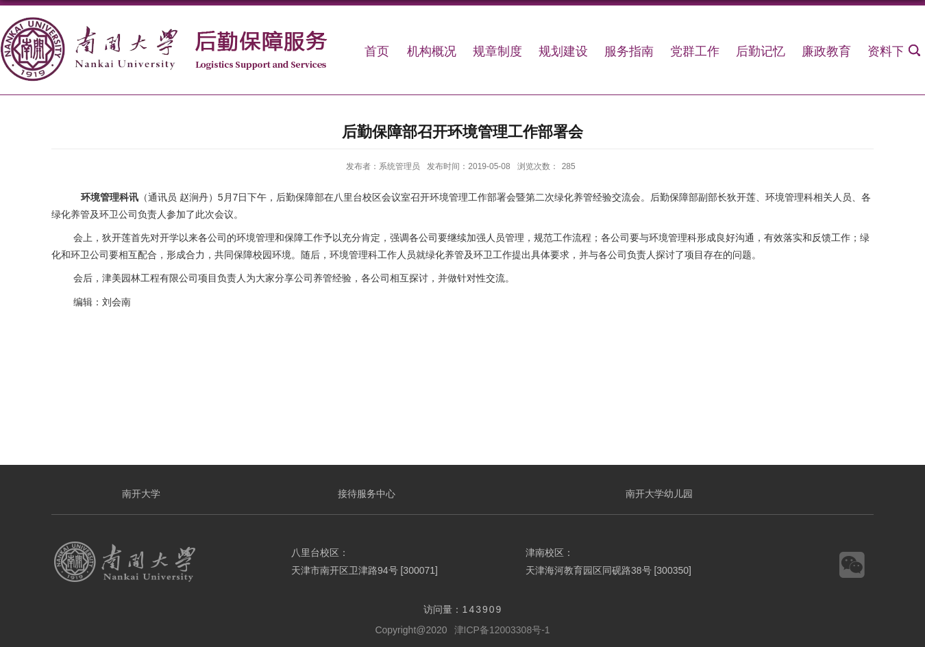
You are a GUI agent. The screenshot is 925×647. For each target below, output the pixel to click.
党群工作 (694, 51)
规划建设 (563, 51)
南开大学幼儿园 (659, 493)
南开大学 (141, 493)
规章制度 (497, 51)
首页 (377, 51)
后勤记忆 (760, 51)
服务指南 (629, 51)
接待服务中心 (366, 493)
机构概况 (431, 51)
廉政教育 (826, 51)
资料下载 (892, 51)
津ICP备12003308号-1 (502, 629)
